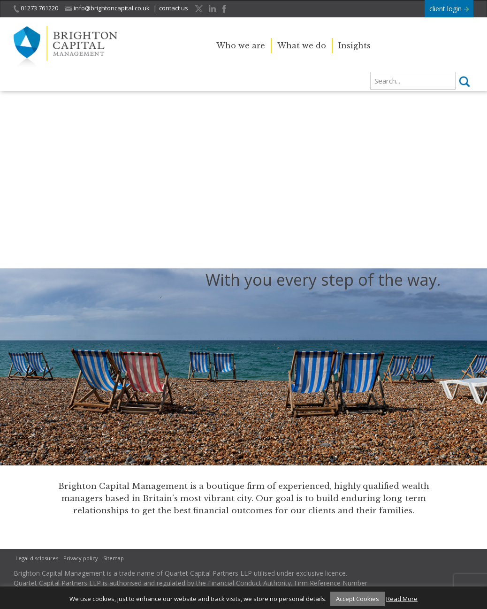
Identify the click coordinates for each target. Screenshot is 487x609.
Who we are (240, 45)
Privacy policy (80, 558)
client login (449, 8)
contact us (173, 8)
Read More (402, 598)
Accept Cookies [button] (357, 598)
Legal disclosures (36, 558)
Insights (354, 45)
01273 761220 (36, 8)
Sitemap (113, 558)
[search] (413, 81)
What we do (301, 45)
